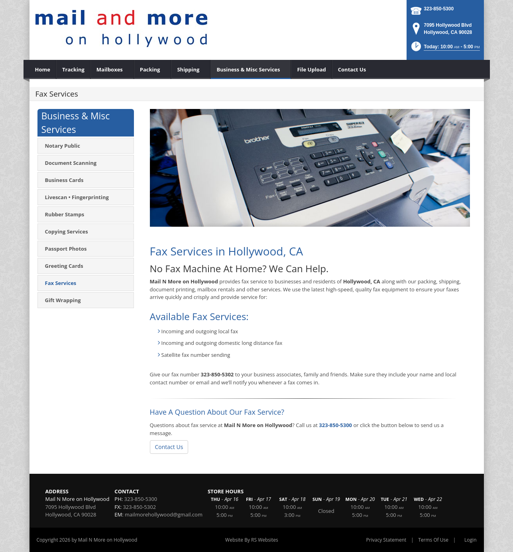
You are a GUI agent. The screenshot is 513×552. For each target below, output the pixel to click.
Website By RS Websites (251, 539)
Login (470, 539)
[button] (445, 48)
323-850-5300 (439, 9)
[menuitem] (42, 69)
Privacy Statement (386, 539)
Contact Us (169, 447)
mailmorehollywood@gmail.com (163, 514)
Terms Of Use (433, 539)
